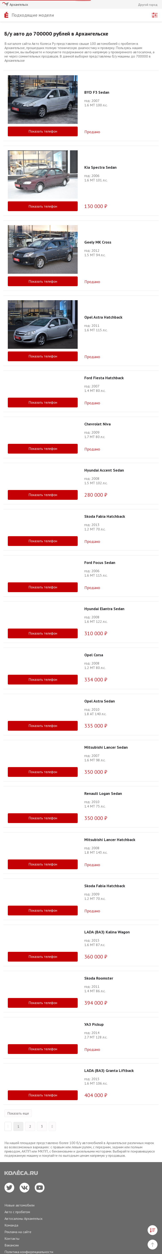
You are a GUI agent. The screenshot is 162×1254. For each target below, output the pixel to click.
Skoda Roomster (98, 978)
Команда (11, 1225)
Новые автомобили (19, 1205)
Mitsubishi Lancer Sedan (106, 747)
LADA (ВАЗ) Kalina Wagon (107, 932)
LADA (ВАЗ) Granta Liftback (109, 1070)
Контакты (11, 1238)
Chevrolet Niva (97, 424)
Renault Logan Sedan (103, 793)
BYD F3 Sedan (96, 92)
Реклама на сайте (17, 1232)
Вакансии (11, 1245)
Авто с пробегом (17, 1212)
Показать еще (18, 1113)
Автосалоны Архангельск (23, 1218)
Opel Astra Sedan (99, 701)
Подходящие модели (33, 15)
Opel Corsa (93, 654)
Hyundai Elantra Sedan (104, 608)
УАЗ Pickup (94, 1024)
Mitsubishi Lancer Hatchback (109, 839)
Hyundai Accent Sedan (104, 470)
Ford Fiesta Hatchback (104, 377)
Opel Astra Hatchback (103, 317)
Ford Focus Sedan (99, 562)
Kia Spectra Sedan (100, 167)
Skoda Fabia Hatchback (104, 516)
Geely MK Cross (97, 242)
